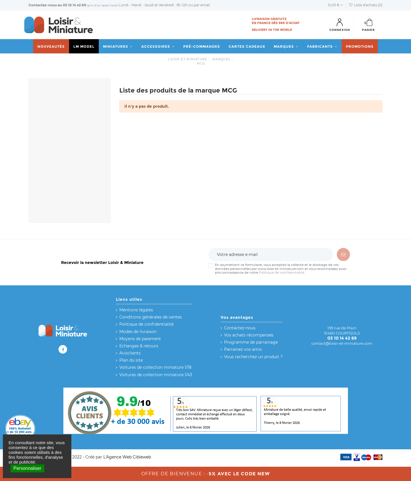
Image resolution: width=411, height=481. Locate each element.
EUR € (335, 5)
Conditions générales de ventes (150, 317)
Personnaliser (27, 468)
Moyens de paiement (140, 338)
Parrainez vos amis (243, 349)
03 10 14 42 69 (74, 5)
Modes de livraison (137, 331)
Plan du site (131, 360)
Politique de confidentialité (281, 272)
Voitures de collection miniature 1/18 (155, 367)
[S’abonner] (343, 254)
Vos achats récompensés (248, 335)
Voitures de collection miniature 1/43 (155, 374)
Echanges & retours (138, 345)
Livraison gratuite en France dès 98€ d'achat (276, 21)
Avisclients (130, 353)
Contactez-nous (43, 5)
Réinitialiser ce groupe (54, 186)
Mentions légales (136, 309)
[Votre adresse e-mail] (270, 254)
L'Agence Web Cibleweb (127, 457)
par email (202, 5)
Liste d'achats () (365, 5)
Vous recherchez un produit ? (253, 356)
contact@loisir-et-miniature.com (341, 343)
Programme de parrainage (251, 342)
